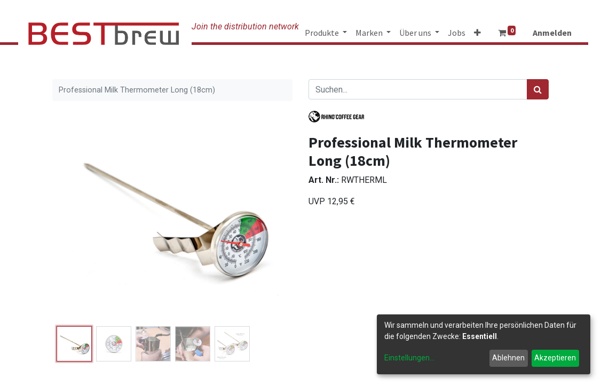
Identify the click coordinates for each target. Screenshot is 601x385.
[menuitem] (457, 32)
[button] (477, 32)
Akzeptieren (555, 357)
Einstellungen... (409, 357)
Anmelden (552, 32)
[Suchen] (538, 89)
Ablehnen (508, 357)
